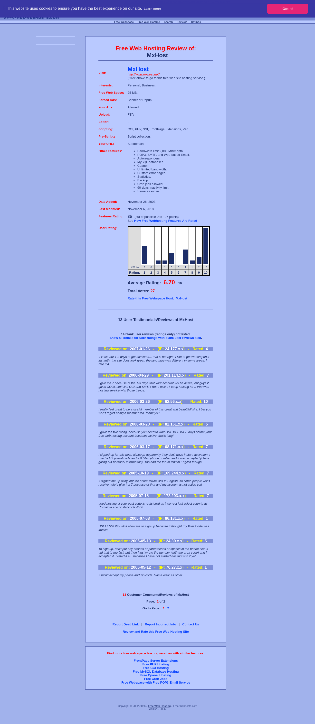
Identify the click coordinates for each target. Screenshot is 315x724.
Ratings (195, 21)
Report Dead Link (126, 624)
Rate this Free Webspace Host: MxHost (157, 298)
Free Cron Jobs (155, 679)
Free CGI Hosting (156, 668)
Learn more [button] (152, 8)
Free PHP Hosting (156, 664)
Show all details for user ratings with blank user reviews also (155, 338)
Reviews (182, 21)
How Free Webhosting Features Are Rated (165, 221)
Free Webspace (123, 21)
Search (168, 21)
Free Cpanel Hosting (155, 675)
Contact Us (190, 624)
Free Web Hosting (149, 21)
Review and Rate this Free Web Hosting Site (156, 631)
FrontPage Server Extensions (156, 660)
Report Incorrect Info (160, 624)
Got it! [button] (288, 9)
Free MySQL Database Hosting (156, 671)
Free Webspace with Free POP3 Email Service (155, 682)
